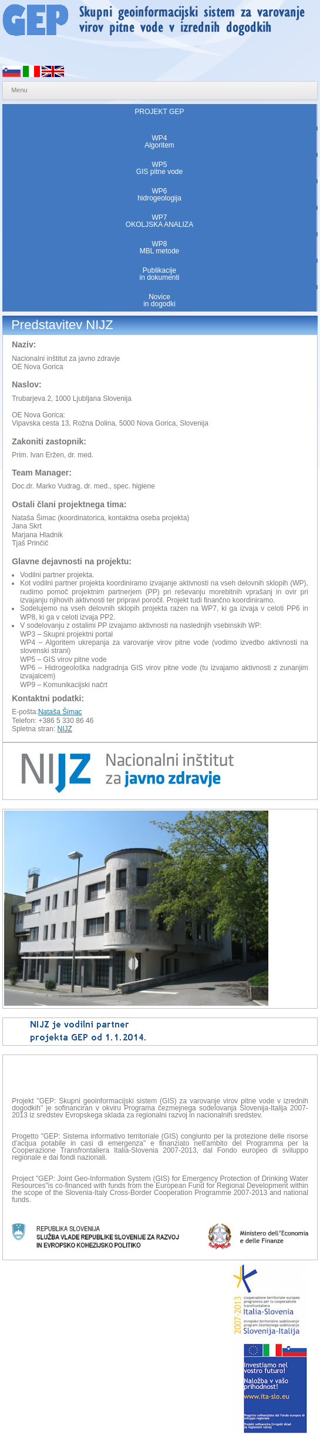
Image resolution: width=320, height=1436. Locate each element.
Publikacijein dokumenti (159, 274)
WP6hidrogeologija (159, 194)
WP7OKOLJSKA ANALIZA (159, 221)
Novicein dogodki (159, 300)
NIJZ (65, 729)
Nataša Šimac (60, 712)
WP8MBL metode (160, 247)
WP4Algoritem (159, 141)
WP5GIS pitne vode (159, 168)
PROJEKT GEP (159, 115)
